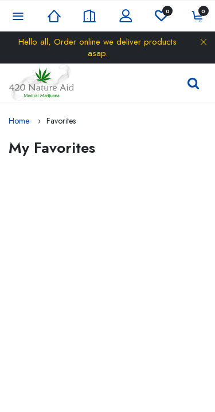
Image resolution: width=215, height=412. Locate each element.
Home (19, 120)
